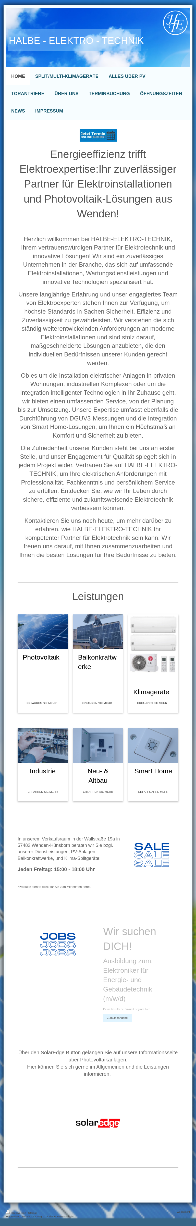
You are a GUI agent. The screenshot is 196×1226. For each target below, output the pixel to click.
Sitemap (32, 1212)
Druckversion (16, 1212)
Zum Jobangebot (117, 1017)
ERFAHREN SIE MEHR (42, 703)
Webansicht (183, 1211)
